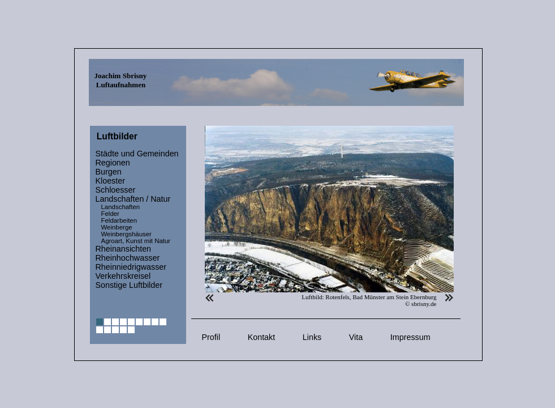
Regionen (113, 162)
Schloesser (116, 189)
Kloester (110, 180)
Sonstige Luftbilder (129, 285)
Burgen (109, 171)
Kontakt (261, 337)
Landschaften (120, 206)
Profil (211, 337)
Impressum (410, 337)
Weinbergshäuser (126, 234)
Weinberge (116, 227)
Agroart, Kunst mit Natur (136, 240)
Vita (356, 337)
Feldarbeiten (119, 220)
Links (312, 337)
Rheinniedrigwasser (131, 266)
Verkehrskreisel (123, 275)
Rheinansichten (124, 248)
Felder (110, 213)
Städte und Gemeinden (137, 153)
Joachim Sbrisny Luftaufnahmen (120, 80)
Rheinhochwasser (128, 257)
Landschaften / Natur (133, 198)
